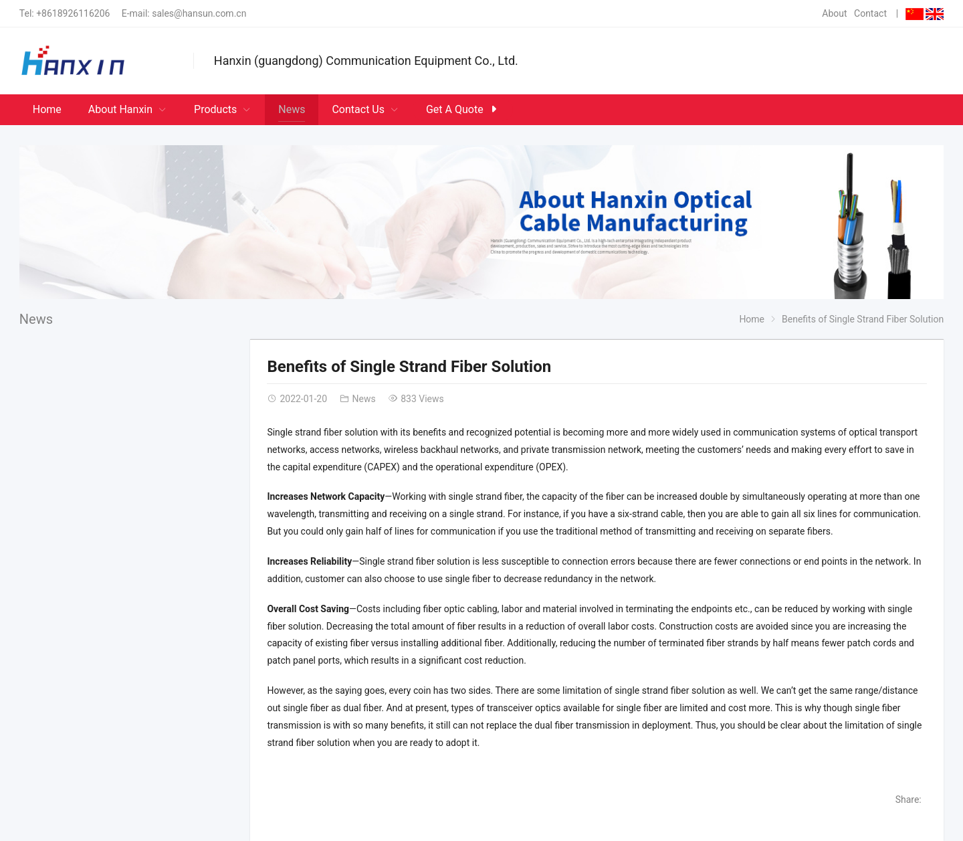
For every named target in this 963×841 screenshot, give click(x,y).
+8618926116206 (73, 13)
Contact (870, 13)
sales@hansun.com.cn (199, 13)
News (36, 319)
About (834, 13)
